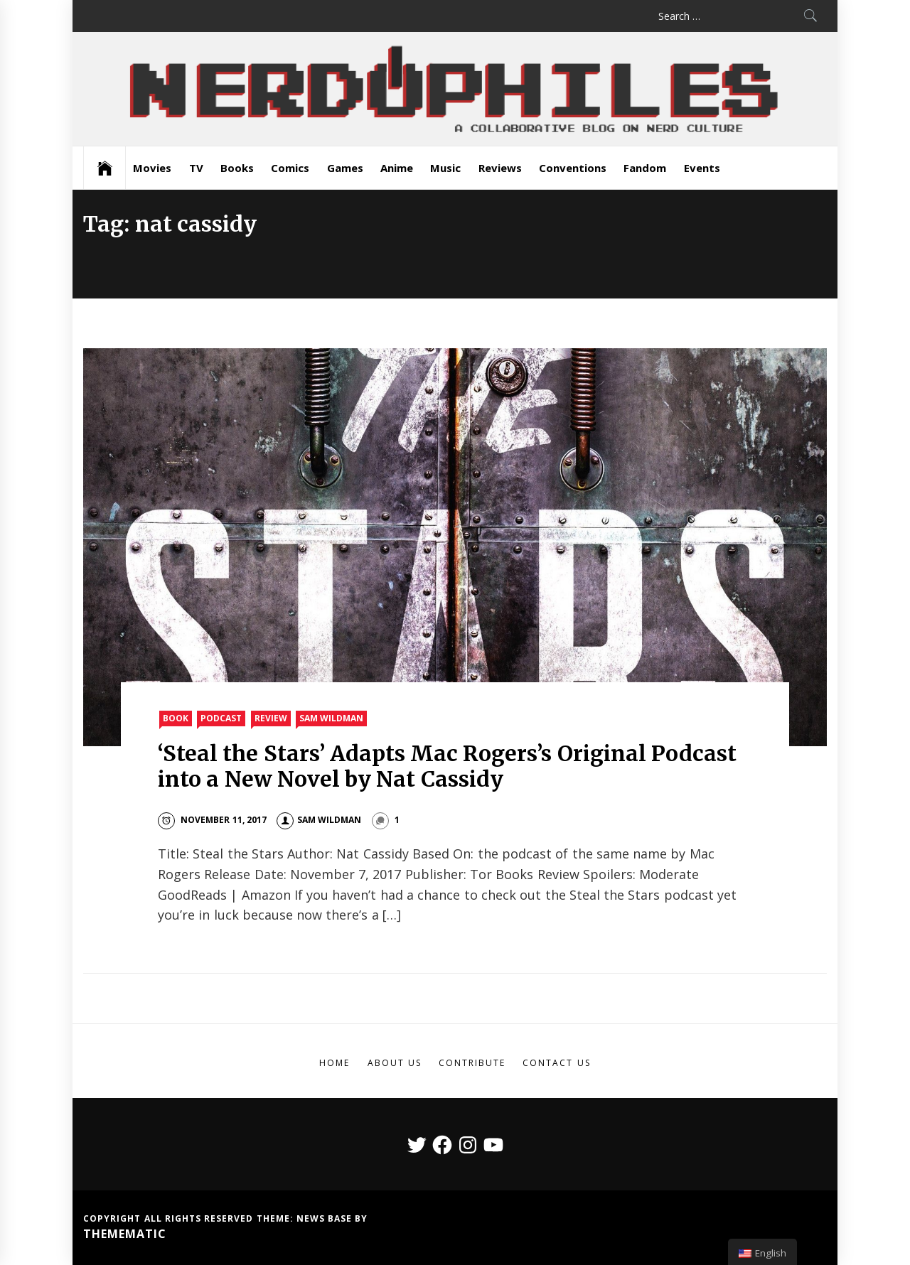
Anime (396, 168)
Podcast (221, 718)
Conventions (572, 168)
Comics (290, 168)
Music (445, 168)
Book (175, 718)
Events (702, 168)
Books (237, 168)
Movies (152, 168)
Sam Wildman (331, 718)
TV (196, 168)
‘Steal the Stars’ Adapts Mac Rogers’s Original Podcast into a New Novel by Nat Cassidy (447, 766)
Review (271, 718)
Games (345, 168)
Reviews (500, 168)
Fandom (644, 168)
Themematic (124, 1234)
